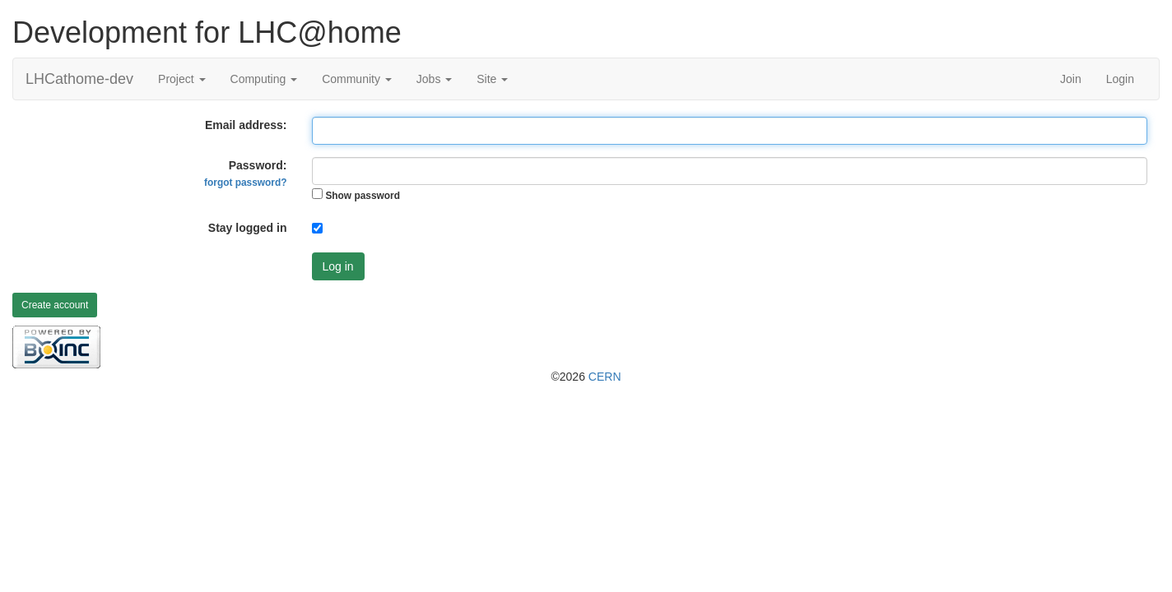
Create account (54, 305)
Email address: (246, 125)
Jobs (434, 79)
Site (492, 79)
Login (1120, 79)
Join (1070, 79)
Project (181, 79)
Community (357, 79)
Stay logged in (247, 227)
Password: (245, 173)
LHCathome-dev (79, 79)
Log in (338, 266)
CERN (604, 376)
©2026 (586, 376)
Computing (264, 79)
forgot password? (245, 182)
